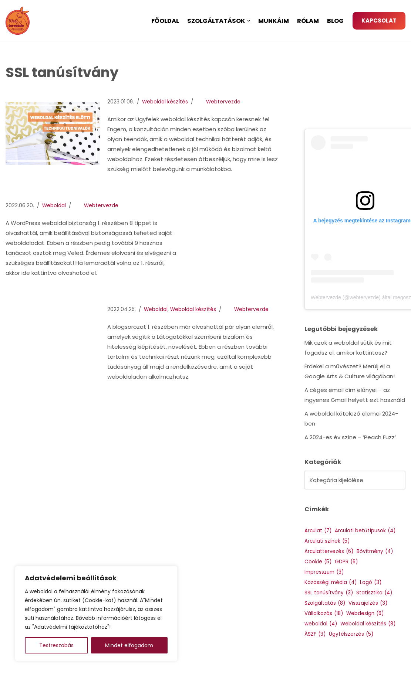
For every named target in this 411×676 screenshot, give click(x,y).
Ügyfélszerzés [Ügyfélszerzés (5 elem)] (351, 634)
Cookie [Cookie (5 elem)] (317, 562)
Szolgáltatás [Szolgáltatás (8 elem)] (324, 603)
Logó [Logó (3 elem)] (370, 582)
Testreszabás (56, 645)
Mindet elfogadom (129, 645)
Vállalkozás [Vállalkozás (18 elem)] (323, 613)
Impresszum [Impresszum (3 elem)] (324, 572)
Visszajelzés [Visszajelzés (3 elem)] (367, 603)
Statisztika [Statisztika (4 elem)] (374, 593)
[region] (96, 613)
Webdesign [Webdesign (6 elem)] (365, 613)
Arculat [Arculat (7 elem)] (317, 531)
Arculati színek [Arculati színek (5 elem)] (327, 541)
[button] (248, 20)
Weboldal (54, 205)
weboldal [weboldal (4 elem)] (320, 624)
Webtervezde (223, 101)
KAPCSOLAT (379, 20)
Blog (335, 21)
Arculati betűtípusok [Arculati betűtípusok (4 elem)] (365, 531)
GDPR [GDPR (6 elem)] (346, 562)
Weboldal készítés (165, 101)
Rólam (308, 21)
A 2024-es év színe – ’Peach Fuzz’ (350, 437)
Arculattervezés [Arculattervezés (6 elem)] (328, 551)
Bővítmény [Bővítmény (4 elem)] (375, 551)
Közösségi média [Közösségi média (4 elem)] (330, 582)
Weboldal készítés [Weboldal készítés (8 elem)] (367, 624)
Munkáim (273, 21)
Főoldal (165, 21)
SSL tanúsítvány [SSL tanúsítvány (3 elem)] (328, 593)
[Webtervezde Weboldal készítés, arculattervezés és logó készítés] (19, 21)
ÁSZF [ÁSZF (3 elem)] (315, 634)
